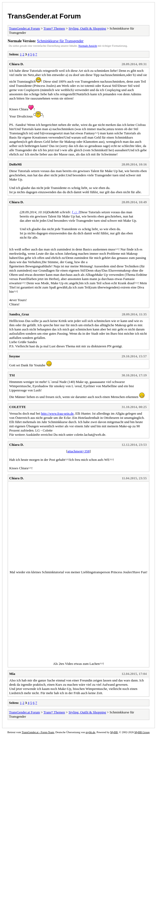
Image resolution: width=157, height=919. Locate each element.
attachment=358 (79, 451)
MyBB (114, 732)
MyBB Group (141, 732)
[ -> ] (76, 212)
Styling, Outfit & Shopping (87, 28)
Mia (12, 674)
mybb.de (90, 732)
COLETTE (17, 407)
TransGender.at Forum (44, 16)
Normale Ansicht (87, 45)
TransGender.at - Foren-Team (38, 732)
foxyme (14, 356)
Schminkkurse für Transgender (60, 41)
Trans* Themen (54, 28)
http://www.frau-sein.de (57, 413)
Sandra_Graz (19, 314)
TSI (12, 375)
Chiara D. (16, 64)
